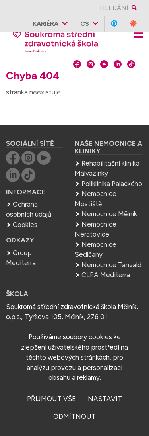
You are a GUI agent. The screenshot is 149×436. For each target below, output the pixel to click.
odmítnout (74, 416)
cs (84, 23)
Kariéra (45, 23)
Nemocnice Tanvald (111, 265)
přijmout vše (51, 399)
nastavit (105, 399)
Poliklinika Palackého (111, 184)
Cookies (25, 225)
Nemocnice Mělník (109, 214)
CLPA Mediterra (105, 275)
